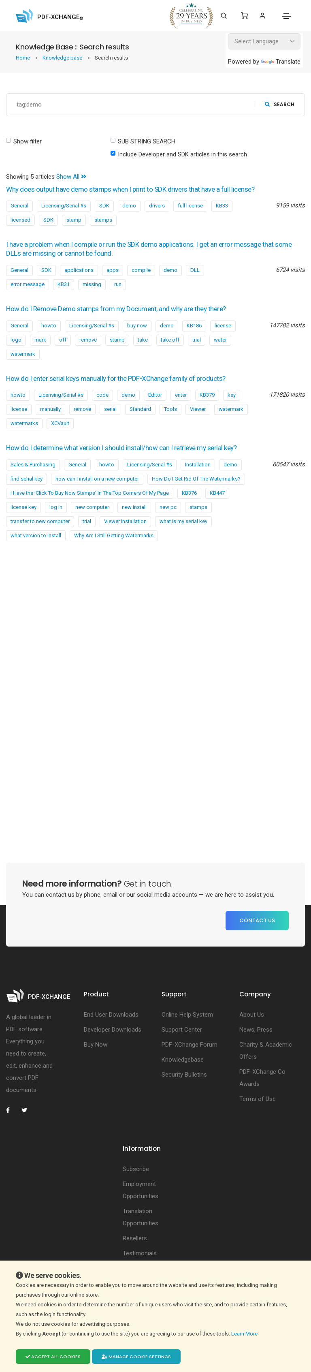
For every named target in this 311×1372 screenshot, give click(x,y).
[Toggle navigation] (286, 16)
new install (134, 507)
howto (48, 326)
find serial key (27, 479)
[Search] (223, 16)
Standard (140, 409)
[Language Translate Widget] (264, 41)
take (143, 340)
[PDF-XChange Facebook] (12, 1110)
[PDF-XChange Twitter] (27, 1110)
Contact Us (257, 920)
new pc (168, 507)
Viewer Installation (125, 521)
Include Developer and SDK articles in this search (182, 154)
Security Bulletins (184, 1074)
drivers (157, 206)
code (102, 395)
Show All (71, 176)
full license (190, 206)
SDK (104, 206)
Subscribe (136, 1169)
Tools (170, 409)
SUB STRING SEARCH (146, 141)
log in (55, 507)
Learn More (245, 1334)
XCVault (60, 423)
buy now (137, 326)
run (117, 284)
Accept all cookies (53, 1356)
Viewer (198, 409)
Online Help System (187, 1014)
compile (141, 270)
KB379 (207, 395)
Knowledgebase (183, 1059)
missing (92, 284)
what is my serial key (183, 521)
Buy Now (95, 1044)
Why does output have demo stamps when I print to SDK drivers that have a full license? (130, 189)
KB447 (217, 493)
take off (170, 340)
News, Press (256, 1029)
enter (181, 395)
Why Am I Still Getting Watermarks (113, 535)
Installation (198, 465)
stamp (73, 220)
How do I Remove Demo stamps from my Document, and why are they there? (116, 309)
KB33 (222, 206)
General (19, 206)
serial (110, 409)
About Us (251, 1014)
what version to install (36, 535)
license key (23, 507)
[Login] (262, 15)
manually (50, 409)
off (62, 340)
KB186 (194, 326)
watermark (23, 354)
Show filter (27, 141)
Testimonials (140, 1253)
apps (113, 270)
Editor (155, 395)
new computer (92, 507)
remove (88, 340)
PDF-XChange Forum (189, 1044)
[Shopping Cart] (244, 16)
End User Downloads (111, 1014)
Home (23, 58)
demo (129, 206)
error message (28, 284)
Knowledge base (63, 58)
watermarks (24, 423)
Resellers (135, 1238)
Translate (280, 61)
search (279, 104)
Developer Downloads (112, 1029)
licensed (20, 220)
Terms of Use (257, 1099)
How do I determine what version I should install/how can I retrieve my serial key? (121, 448)
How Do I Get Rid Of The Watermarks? (196, 479)
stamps (103, 220)
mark (40, 340)
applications (79, 270)
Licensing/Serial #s (63, 206)
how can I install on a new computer (97, 479)
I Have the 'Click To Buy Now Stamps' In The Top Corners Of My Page (90, 493)
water (220, 340)
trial (196, 340)
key (232, 395)
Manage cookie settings (136, 1356)
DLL (195, 270)
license (223, 326)
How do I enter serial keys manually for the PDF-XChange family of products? (116, 378)
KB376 (189, 493)
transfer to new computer (40, 521)
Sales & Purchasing (33, 465)
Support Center (182, 1029)
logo (16, 340)
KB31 (64, 284)
